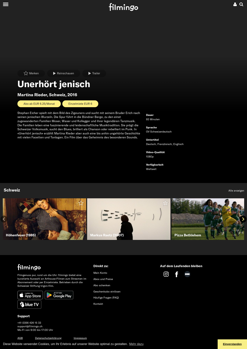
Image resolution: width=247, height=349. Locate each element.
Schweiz (57, 94)
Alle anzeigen (236, 190)
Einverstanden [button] (232, 344)
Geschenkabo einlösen (106, 291)
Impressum (80, 338)
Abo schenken (101, 285)
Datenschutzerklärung (48, 338)
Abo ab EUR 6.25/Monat (39, 103)
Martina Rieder (32, 94)
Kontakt (98, 304)
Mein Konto (100, 273)
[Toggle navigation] (5, 4)
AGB (20, 338)
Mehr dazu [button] (136, 344)
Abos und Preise (103, 279)
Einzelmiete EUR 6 (80, 103)
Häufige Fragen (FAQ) (106, 297)
